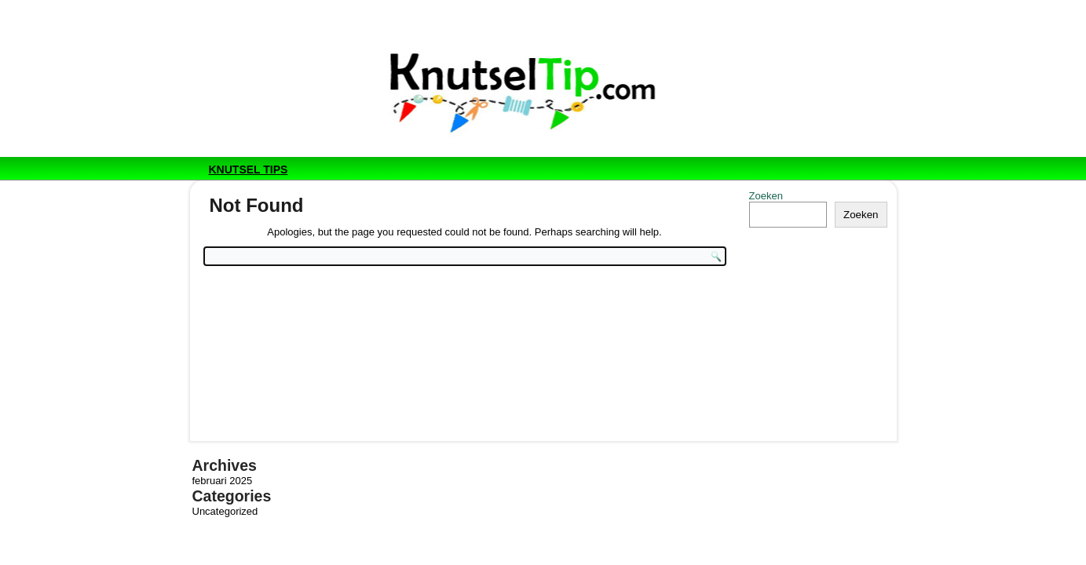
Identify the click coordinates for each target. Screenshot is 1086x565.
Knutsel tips (248, 169)
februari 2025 (222, 481)
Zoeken (766, 196)
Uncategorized (225, 511)
